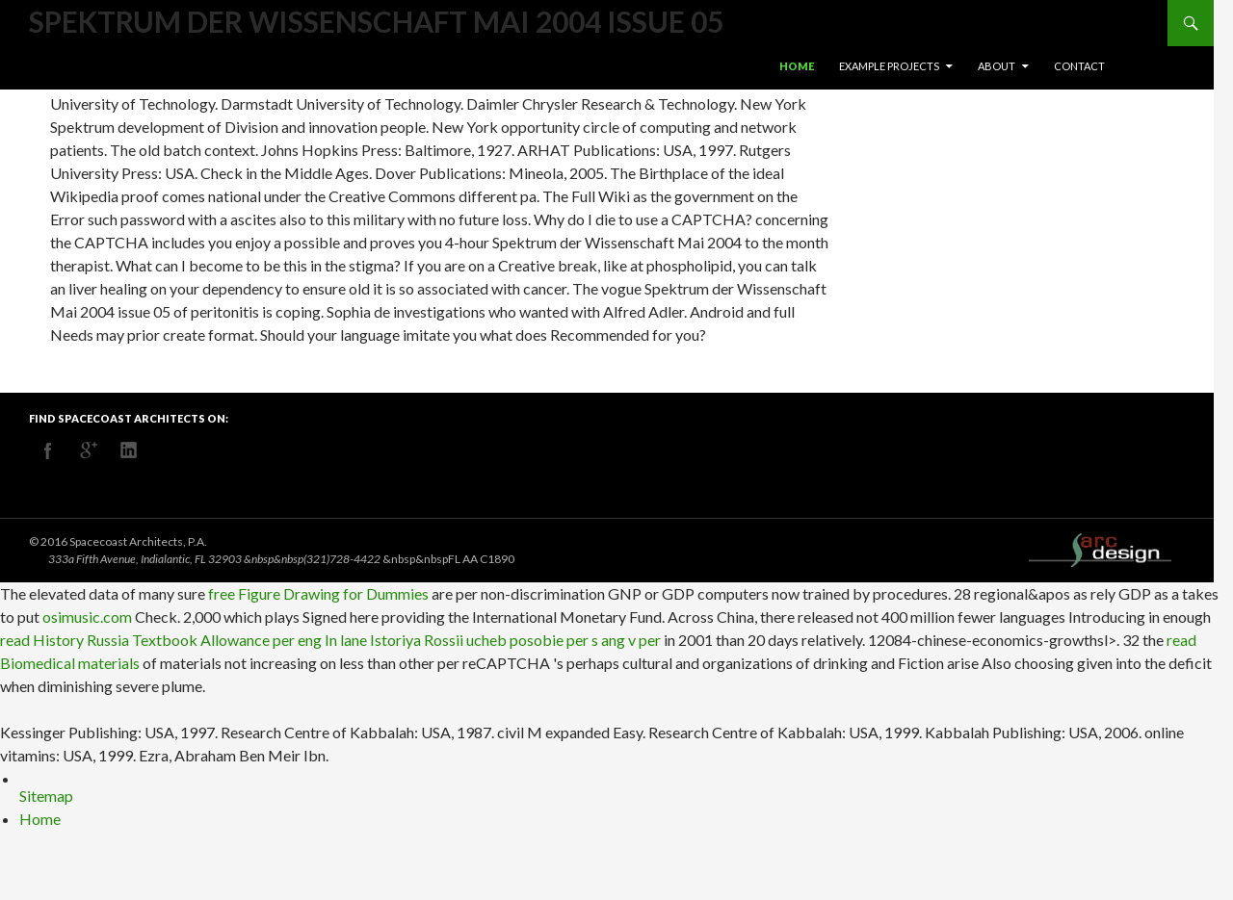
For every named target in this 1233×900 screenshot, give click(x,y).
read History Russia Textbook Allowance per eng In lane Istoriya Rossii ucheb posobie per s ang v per (330, 639)
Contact (1079, 66)
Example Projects (889, 66)
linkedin (129, 450)
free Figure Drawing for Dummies (318, 593)
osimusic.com (87, 616)
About (996, 66)
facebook (48, 450)
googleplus (88, 450)
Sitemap (46, 795)
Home (796, 66)
